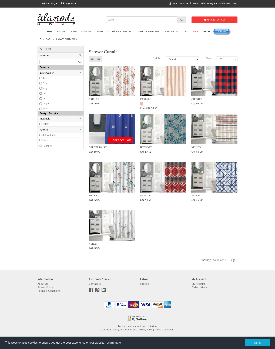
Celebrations (170, 31)
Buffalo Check (49, 135)
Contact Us (95, 283)
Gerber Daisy (98, 147)
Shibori (196, 195)
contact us (152, 326)
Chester (196, 99)
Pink (44, 93)
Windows (102, 31)
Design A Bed (221, 31)
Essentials (86, 31)
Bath (74, 31)
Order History (199, 287)
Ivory (44, 88)
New (49, 31)
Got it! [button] (257, 342)
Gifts (185, 31)
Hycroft (146, 147)
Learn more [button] (113, 342)
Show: (209, 58)
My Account (198, 283)
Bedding (61, 31)
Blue (44, 78)
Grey (44, 83)
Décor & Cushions (122, 31)
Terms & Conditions (49, 290)
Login (206, 31)
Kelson (196, 147)
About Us (43, 283)
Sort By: (156, 58)
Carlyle (145, 99)
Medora (94, 195)
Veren (93, 243)
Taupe (45, 103)
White (45, 108)
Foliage (46, 140)
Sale (195, 31)
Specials (144, 283)
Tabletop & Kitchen (148, 31)
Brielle (94, 99)
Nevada (145, 195)
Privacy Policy (45, 287)
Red (44, 98)
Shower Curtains (65, 39)
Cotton (45, 123)
